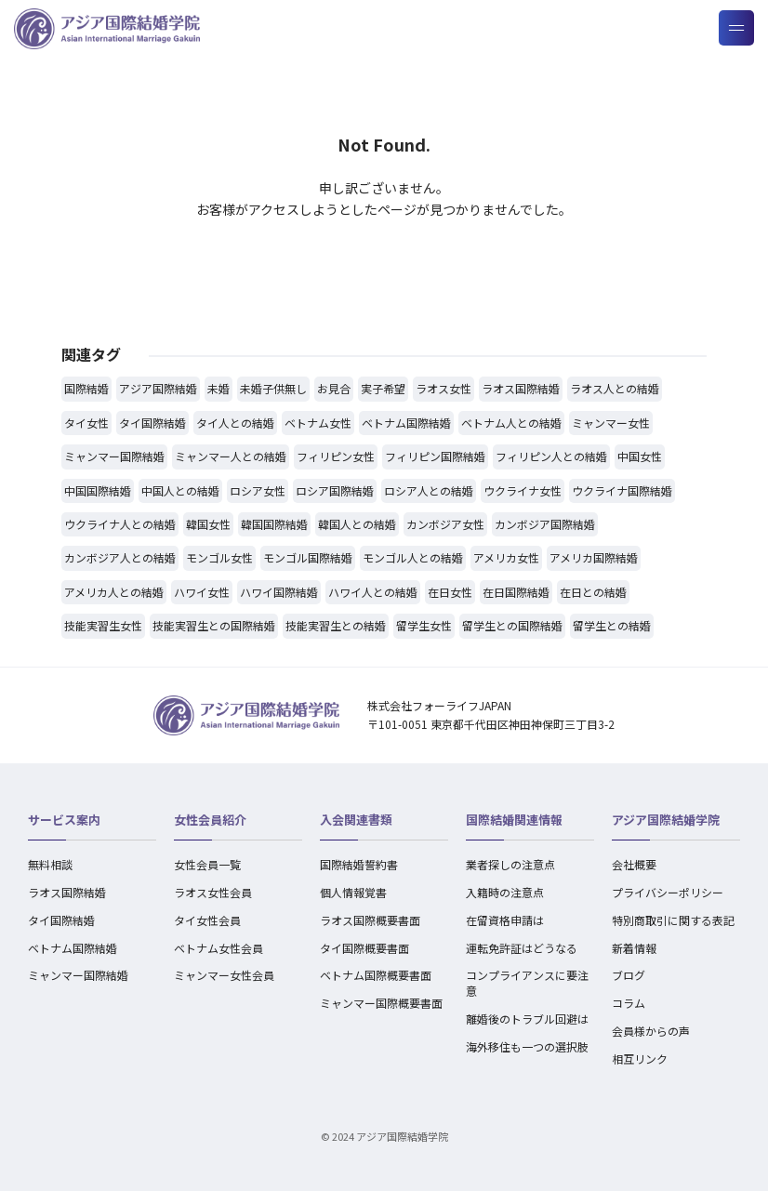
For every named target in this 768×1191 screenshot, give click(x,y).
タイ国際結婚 (61, 920)
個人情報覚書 (353, 892)
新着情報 (634, 948)
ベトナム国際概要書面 (375, 975)
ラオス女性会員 (213, 892)
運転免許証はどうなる (521, 948)
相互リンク (640, 1058)
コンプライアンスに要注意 (527, 983)
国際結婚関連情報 (514, 819)
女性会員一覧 (207, 864)
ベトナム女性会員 (218, 948)
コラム (628, 1003)
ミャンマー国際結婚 (78, 975)
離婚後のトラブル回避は (527, 1018)
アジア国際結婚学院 (666, 819)
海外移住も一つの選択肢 (527, 1046)
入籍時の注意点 (505, 892)
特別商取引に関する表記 (673, 920)
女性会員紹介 (210, 819)
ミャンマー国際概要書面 (381, 1003)
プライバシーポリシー (667, 892)
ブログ (628, 975)
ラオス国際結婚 (67, 892)
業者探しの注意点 (510, 864)
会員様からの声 (651, 1031)
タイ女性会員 (207, 920)
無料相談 (50, 864)
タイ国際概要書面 (364, 948)
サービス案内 (64, 819)
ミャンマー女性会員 (224, 975)
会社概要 (634, 864)
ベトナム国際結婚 (72, 948)
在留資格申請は (505, 920)
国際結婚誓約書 (359, 864)
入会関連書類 (356, 819)
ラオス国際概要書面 (370, 920)
